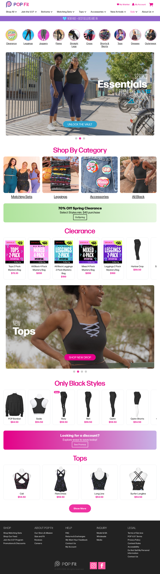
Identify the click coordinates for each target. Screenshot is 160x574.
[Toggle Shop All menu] (16, 11)
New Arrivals (117, 11)
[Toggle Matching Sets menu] (73, 11)
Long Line (99, 493)
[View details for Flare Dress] (60, 482)
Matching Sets (64, 11)
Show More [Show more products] (80, 508)
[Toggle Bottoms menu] (52, 11)
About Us (146, 11)
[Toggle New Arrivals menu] (125, 11)
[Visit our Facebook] (101, 565)
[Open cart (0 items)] (151, 4)
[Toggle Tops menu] (85, 11)
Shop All (10, 11)
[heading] (80, 149)
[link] (14, 258)
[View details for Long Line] (99, 482)
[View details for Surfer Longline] (138, 482)
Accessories (97, 11)
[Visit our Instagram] (93, 565)
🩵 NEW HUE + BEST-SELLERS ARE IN (80, 18)
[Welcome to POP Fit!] (17, 4)
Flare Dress (60, 493)
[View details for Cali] (21, 482)
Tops (81, 11)
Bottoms (45, 11)
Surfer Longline (138, 493)
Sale (132, 11)
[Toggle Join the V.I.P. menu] (36, 11)
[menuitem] (12, 532)
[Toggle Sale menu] (136, 11)
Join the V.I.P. (27, 11)
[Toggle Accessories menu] (105, 11)
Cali (22, 493)
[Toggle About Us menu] (153, 11)
